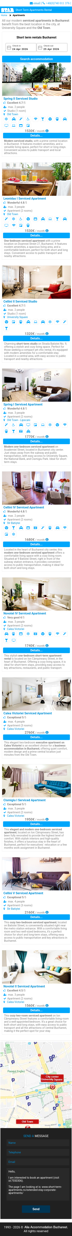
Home (4, 15)
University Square (17, 317)
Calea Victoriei (15, 629)
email (37, 3)
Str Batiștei (13, 523)
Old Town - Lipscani (18, 420)
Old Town (12, 114)
